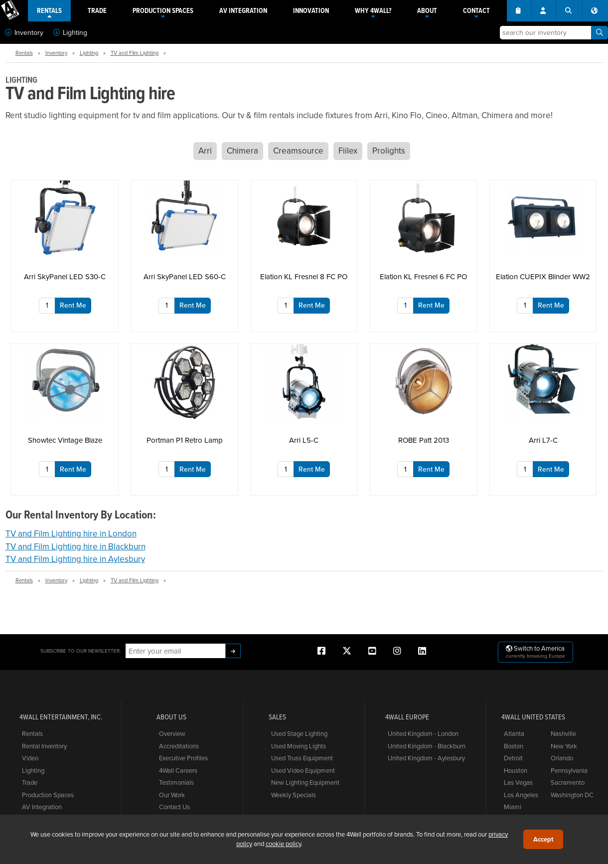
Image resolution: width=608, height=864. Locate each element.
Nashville (563, 733)
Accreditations (179, 745)
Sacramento (568, 782)
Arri (205, 151)
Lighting (70, 32)
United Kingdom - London (423, 733)
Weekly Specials (293, 794)
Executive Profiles (183, 757)
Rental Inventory (44, 745)
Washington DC (572, 794)
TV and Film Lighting (134, 53)
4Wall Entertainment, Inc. (60, 716)
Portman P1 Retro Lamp (185, 440)
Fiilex (347, 151)
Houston (515, 770)
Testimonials (176, 782)
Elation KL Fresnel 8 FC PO (303, 276)
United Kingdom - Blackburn (426, 745)
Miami (512, 806)
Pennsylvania (569, 770)
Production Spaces (48, 794)
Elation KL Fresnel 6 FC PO (423, 276)
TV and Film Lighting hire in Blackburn (75, 546)
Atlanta (514, 733)
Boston (513, 745)
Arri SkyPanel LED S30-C (65, 276)
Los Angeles (521, 794)
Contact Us (174, 806)
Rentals (24, 53)
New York (564, 745)
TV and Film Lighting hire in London (71, 533)
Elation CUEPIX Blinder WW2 (543, 276)
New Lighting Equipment (305, 782)
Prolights (388, 151)
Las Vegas (518, 782)
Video (30, 757)
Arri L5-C (303, 440)
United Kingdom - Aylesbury (426, 757)
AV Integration (42, 806)
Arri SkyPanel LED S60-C (185, 276)
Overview (172, 733)
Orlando (562, 757)
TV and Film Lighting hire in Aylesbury (75, 559)
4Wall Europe (407, 716)
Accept (543, 839)
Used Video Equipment (303, 770)
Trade (29, 782)
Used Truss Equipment (302, 757)
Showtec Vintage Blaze (65, 440)
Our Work (172, 794)
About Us (171, 716)
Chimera (242, 151)
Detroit (513, 757)
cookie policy (283, 843)
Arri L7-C (543, 440)
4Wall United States (533, 716)
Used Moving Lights (298, 745)
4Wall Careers (178, 770)
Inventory (24, 32)
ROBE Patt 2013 (423, 440)
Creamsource (298, 151)
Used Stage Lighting (299, 733)
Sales (277, 716)
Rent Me (73, 305)
